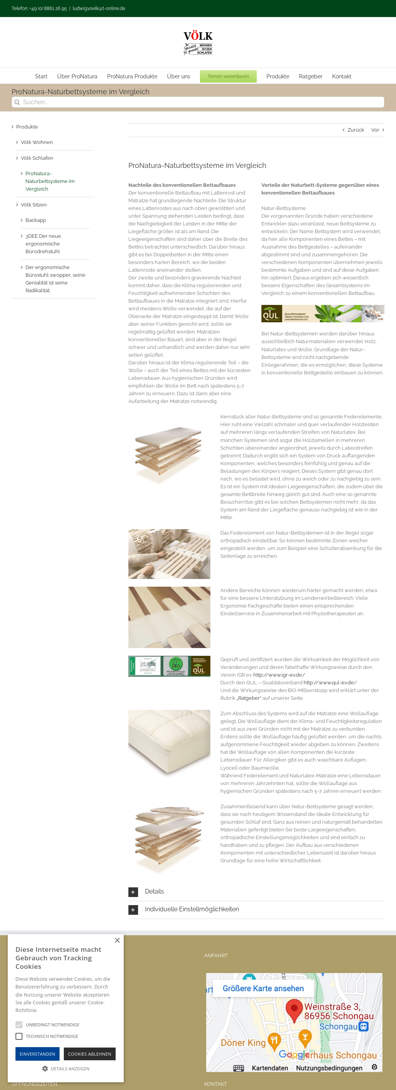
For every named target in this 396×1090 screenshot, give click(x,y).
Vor (375, 130)
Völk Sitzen (34, 205)
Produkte (27, 127)
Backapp (36, 220)
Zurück (356, 130)
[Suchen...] (198, 102)
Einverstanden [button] (37, 1054)
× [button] (117, 941)
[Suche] (17, 102)
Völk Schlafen (37, 158)
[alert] (66, 1008)
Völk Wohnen (37, 142)
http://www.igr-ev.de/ (279, 675)
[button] (256, 892)
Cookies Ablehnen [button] (89, 1054)
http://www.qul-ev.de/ (330, 682)
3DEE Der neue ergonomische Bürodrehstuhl (43, 243)
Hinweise (48, 1010)
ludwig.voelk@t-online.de (99, 8)
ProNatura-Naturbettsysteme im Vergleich (50, 181)
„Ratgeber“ (249, 698)
